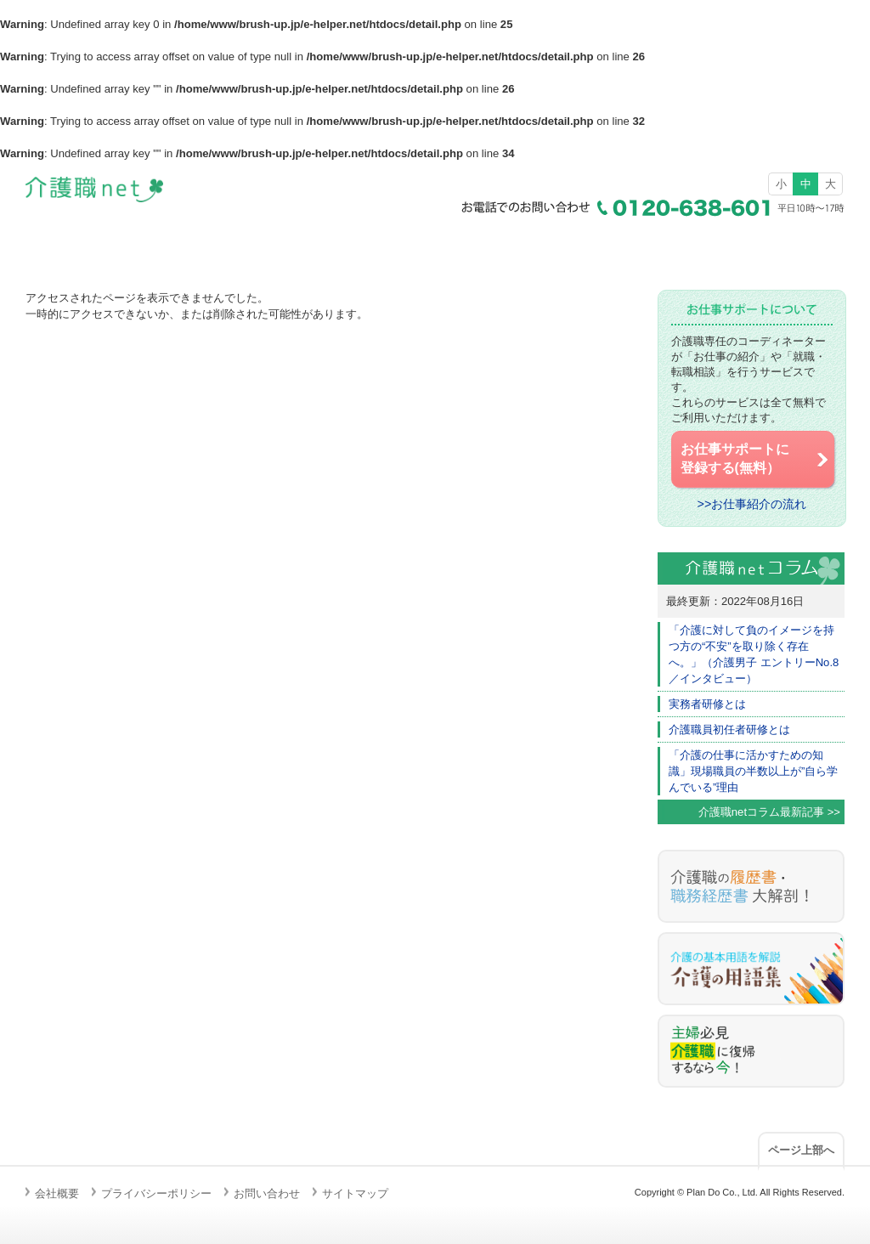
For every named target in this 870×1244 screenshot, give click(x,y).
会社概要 (57, 1193)
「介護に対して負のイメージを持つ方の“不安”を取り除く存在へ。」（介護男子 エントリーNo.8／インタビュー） (754, 654)
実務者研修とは (707, 704)
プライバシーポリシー (156, 1193)
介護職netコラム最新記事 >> (769, 812)
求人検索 (326, 246)
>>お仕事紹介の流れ (752, 504)
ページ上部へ (801, 1150)
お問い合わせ (267, 1193)
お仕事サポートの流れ (761, 246)
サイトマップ (355, 1193)
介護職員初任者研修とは (729, 729)
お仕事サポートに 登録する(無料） (756, 459)
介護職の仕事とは (543, 246)
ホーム (109, 246)
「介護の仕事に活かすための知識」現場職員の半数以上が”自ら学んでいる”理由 (753, 771)
